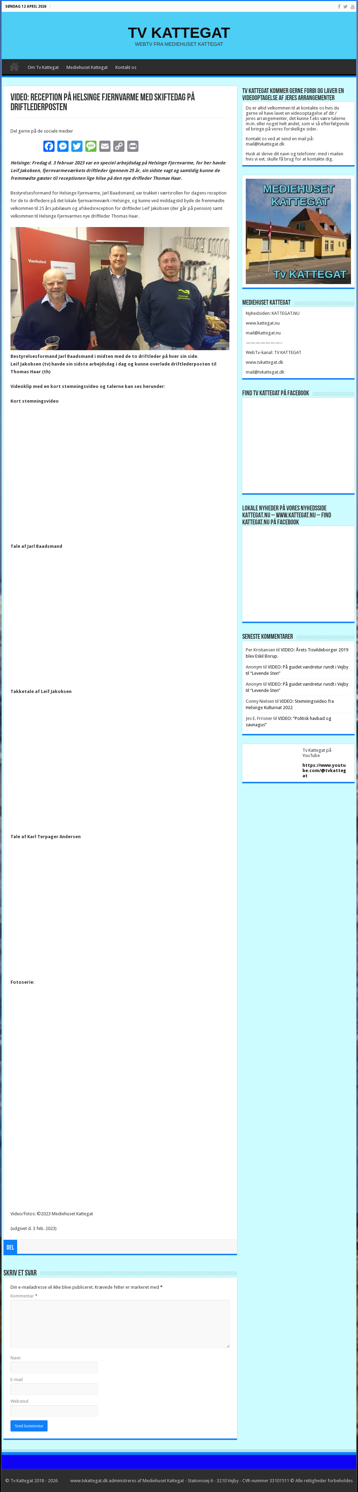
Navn (15, 1357)
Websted (19, 1401)
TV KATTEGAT (179, 32)
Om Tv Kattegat (43, 67)
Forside (14, 66)
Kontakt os (125, 67)
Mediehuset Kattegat (87, 67)
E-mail (16, 1379)
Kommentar (23, 1296)
